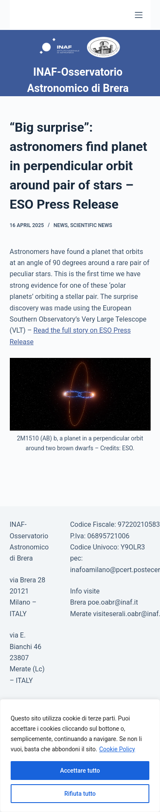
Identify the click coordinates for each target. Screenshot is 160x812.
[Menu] (139, 15)
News (60, 225)
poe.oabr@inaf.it (113, 602)
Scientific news (91, 225)
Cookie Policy (117, 749)
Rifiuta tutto (80, 793)
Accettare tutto (80, 770)
